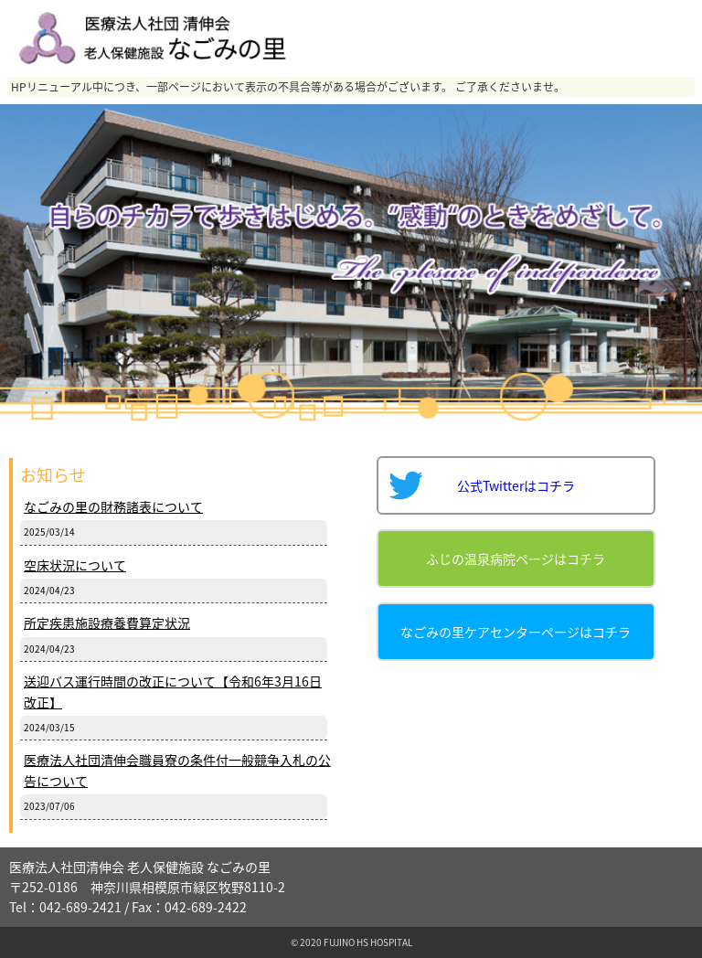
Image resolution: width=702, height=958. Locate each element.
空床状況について (75, 565)
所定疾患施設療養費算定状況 (107, 622)
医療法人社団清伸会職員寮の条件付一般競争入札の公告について (177, 769)
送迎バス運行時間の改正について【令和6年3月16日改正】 (173, 691)
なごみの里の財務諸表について (113, 506)
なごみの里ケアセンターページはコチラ (515, 632)
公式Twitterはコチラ (516, 485)
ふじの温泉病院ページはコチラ (515, 558)
